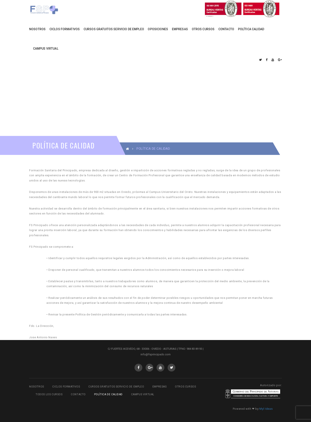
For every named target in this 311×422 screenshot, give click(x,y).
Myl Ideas (266, 408)
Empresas (159, 386)
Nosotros (36, 386)
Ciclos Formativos (66, 386)
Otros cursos (185, 386)
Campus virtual (142, 394)
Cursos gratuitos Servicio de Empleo (116, 386)
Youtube (160, 368)
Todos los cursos (49, 394)
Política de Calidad (108, 394)
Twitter (171, 368)
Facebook (138, 368)
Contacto (78, 394)
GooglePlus (149, 368)
